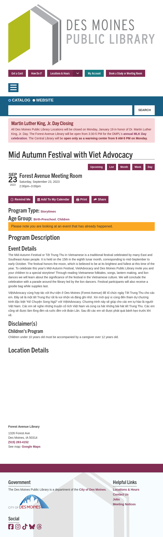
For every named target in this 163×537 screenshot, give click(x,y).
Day (150, 167)
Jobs (116, 499)
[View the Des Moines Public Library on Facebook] (11, 527)
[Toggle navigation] (13, 87)
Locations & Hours (60, 73)
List (111, 167)
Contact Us (121, 494)
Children (64, 219)
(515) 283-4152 (18, 442)
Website (44, 100)
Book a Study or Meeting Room (125, 73)
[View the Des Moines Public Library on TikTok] (25, 527)
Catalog (21, 100)
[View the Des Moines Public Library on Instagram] (18, 527)
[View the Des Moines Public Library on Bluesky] (32, 527)
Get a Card (17, 73)
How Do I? (36, 73)
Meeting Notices (124, 504)
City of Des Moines (92, 489)
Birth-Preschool (45, 219)
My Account (94, 73)
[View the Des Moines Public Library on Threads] (39, 527)
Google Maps (31, 446)
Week (138, 167)
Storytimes (48, 211)
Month (124, 167)
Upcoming (96, 167)
